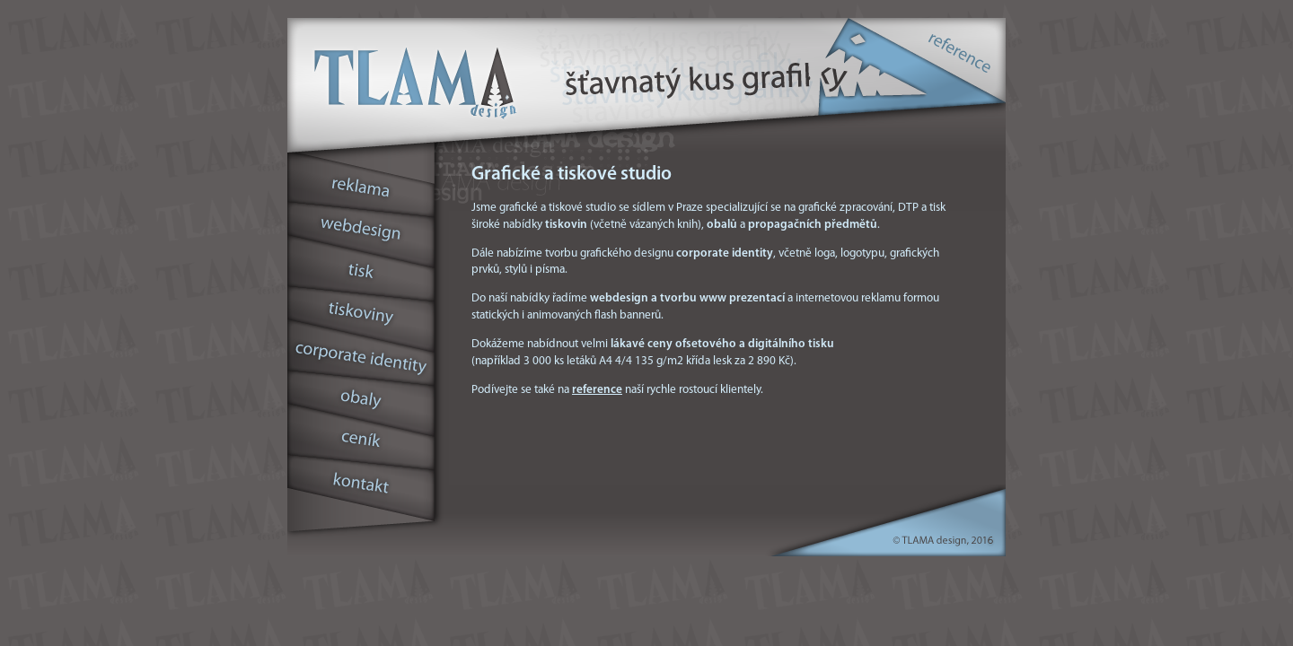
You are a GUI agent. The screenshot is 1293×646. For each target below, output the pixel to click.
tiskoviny (362, 313)
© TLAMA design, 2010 (943, 542)
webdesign (362, 229)
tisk (362, 271)
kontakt (362, 490)
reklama (362, 180)
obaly (362, 402)
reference (961, 49)
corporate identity (362, 358)
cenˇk (362, 444)
